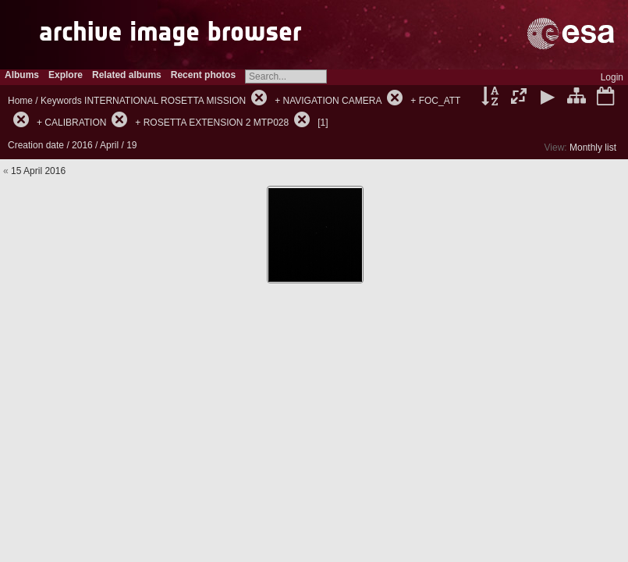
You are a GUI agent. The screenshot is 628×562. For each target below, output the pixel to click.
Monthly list (592, 147)
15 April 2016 (38, 170)
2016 (82, 145)
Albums (22, 74)
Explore (65, 74)
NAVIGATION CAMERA (331, 100)
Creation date (36, 145)
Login (612, 77)
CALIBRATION (75, 122)
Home (20, 100)
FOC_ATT (440, 100)
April (109, 145)
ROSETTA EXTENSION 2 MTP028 (216, 122)
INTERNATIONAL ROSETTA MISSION (165, 100)
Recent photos (203, 74)
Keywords (61, 100)
